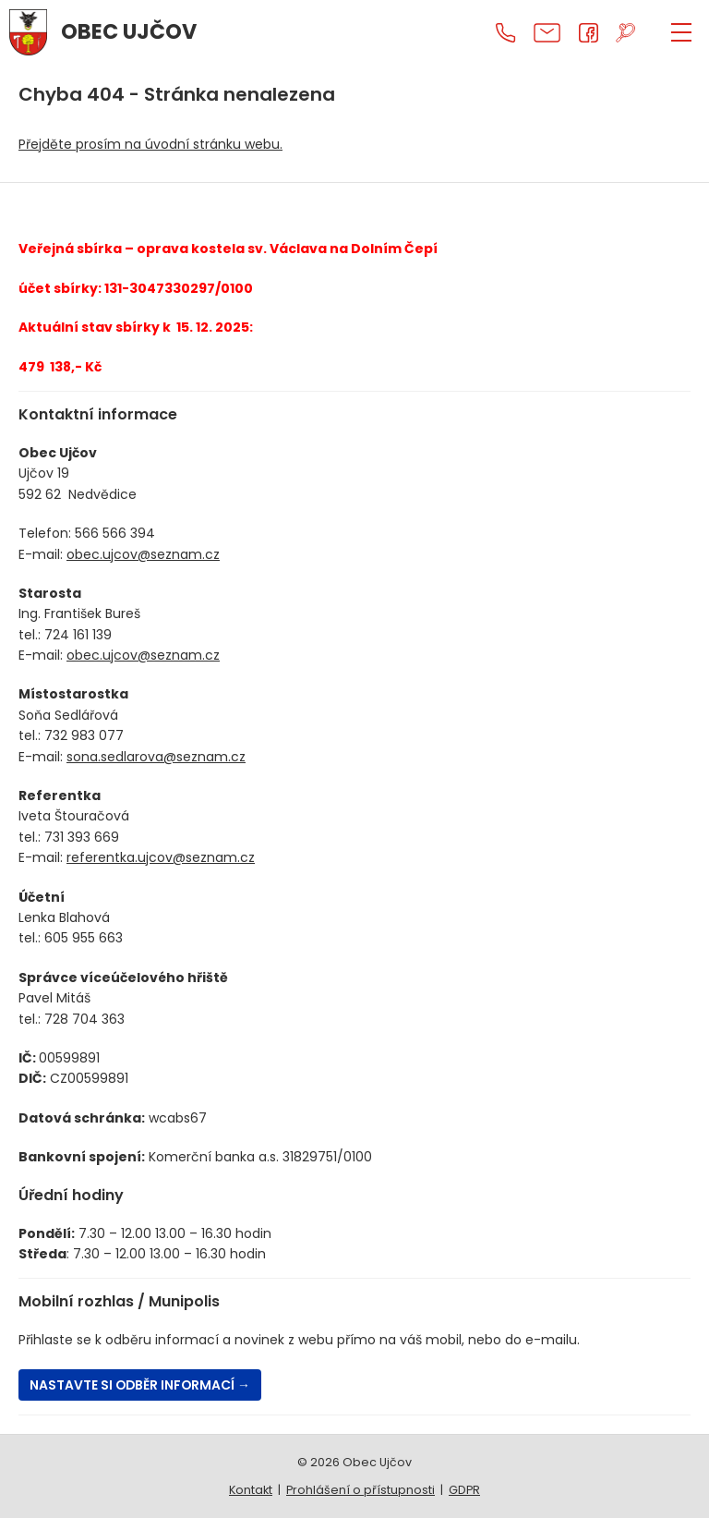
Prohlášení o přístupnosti (360, 1490)
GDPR (464, 1490)
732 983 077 (84, 735)
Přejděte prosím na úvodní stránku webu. (150, 144)
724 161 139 (78, 634)
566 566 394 (115, 533)
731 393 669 (81, 837)
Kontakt (250, 1490)
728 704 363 (84, 1019)
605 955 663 (83, 938)
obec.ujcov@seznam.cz (143, 554)
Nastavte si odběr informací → (141, 1385)
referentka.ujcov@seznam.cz (160, 857)
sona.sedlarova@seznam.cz (156, 756)
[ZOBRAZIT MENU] (681, 32)
